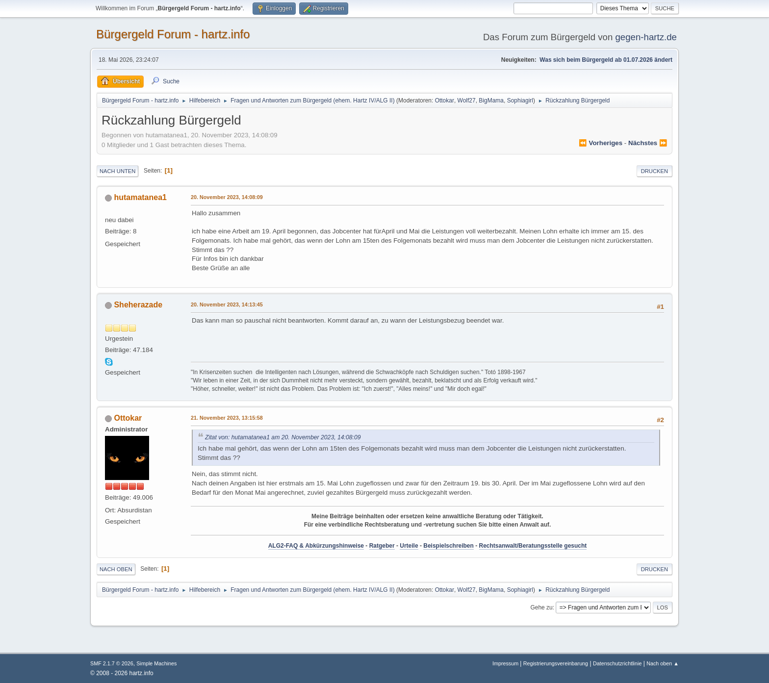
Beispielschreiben (448, 545)
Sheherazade (138, 305)
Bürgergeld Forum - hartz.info (173, 34)
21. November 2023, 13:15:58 (227, 418)
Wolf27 (467, 100)
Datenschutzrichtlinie (617, 663)
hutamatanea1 (140, 197)
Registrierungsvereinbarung (555, 663)
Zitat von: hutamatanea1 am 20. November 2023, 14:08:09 (283, 437)
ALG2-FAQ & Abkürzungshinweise (316, 545)
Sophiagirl (520, 100)
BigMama (491, 100)
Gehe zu (541, 607)
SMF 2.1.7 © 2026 (111, 663)
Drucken (654, 171)
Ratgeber (382, 545)
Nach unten (117, 171)
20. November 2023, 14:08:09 (227, 197)
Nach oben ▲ (662, 663)
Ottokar (444, 100)
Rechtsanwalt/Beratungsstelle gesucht (533, 545)
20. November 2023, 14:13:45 (227, 304)
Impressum (506, 663)
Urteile (409, 545)
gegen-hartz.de (646, 37)
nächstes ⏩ (647, 143)
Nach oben (116, 569)
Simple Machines (156, 663)
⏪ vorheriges (600, 143)
